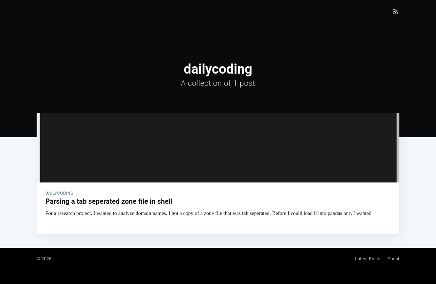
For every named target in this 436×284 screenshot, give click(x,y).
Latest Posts (368, 258)
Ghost (393, 258)
